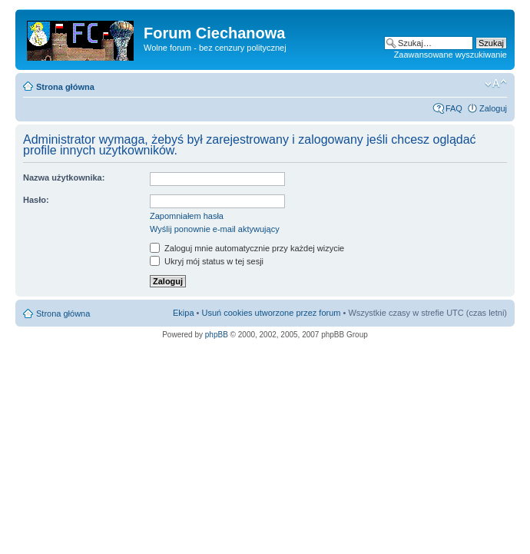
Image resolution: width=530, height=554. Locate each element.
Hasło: (36, 199)
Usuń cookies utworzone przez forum (270, 312)
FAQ (454, 108)
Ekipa (183, 312)
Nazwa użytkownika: (63, 177)
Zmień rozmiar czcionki (496, 84)
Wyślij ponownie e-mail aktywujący (215, 229)
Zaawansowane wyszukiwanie (450, 54)
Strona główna (65, 86)
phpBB (216, 334)
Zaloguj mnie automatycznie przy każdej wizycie (247, 248)
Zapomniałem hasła (187, 216)
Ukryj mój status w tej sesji (206, 261)
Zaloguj (493, 108)
